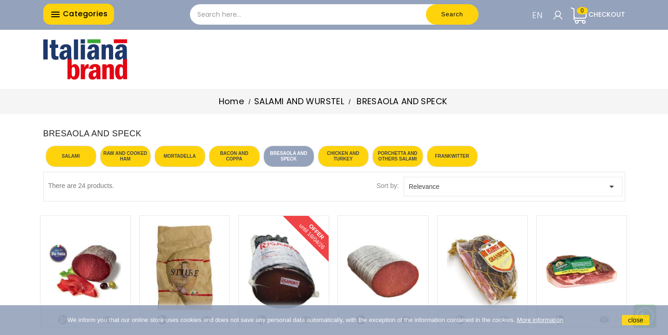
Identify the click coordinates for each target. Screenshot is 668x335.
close (635, 320)
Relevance (513, 186)
